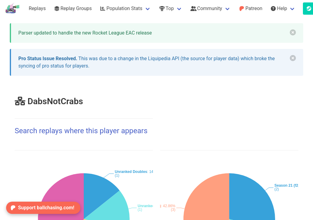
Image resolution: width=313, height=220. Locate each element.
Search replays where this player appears (81, 131)
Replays (37, 8)
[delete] (293, 32)
